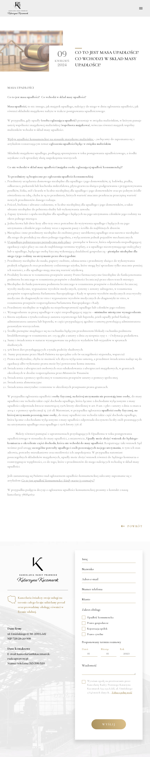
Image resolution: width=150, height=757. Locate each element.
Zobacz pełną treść (122, 692)
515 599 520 (37, 663)
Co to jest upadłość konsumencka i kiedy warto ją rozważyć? (57, 480)
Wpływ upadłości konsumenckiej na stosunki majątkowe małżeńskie (50, 139)
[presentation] (108, 705)
